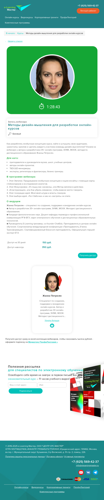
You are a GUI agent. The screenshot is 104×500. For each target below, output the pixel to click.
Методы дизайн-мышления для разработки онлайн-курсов (54, 33)
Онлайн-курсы (12, 17)
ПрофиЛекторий (68, 17)
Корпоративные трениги (46, 17)
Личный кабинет (88, 10)
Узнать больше (52, 320)
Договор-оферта (54, 456)
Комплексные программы (17, 22)
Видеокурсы (27, 17)
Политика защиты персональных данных (25, 456)
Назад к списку (15, 41)
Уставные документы (74, 456)
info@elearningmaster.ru (87, 465)
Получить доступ (88, 255)
